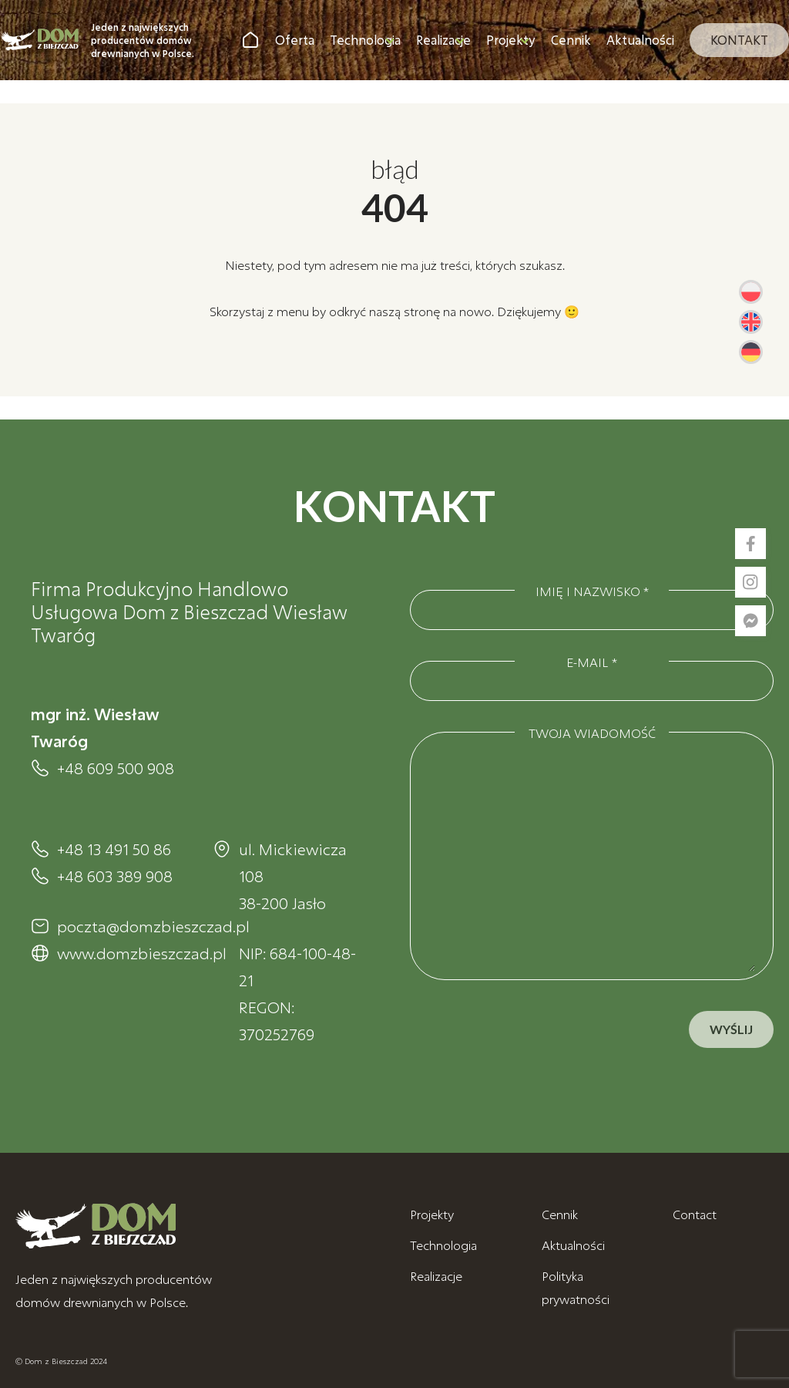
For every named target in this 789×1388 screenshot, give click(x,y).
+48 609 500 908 (115, 768)
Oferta (294, 40)
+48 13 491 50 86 (114, 849)
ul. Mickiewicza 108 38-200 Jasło (293, 876)
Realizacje (443, 40)
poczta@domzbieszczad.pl (119, 926)
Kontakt (739, 40)
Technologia (365, 40)
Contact (695, 1214)
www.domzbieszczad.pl (119, 953)
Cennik (571, 40)
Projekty (511, 40)
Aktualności (640, 40)
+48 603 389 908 (115, 876)
